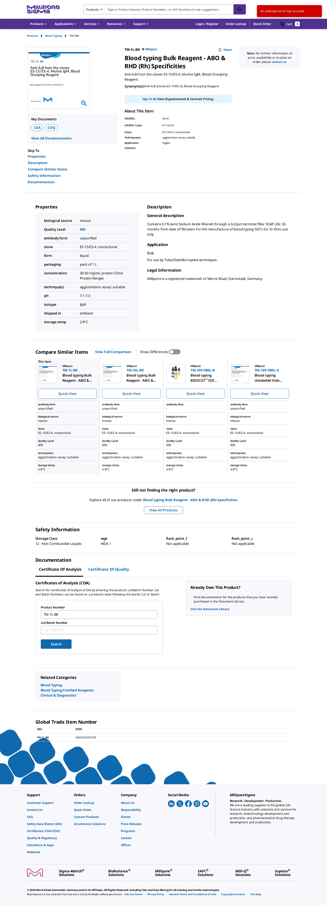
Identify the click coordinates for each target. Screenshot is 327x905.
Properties (37, 156)
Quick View (67, 393)
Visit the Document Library (209, 609)
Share (225, 50)
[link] (48, 802)
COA (37, 127)
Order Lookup (236, 24)
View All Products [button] (163, 510)
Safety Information (44, 175)
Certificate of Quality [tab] (108, 569)
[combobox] (165, 9)
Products (32, 36)
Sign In (147, 99)
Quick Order (262, 24)
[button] (207, 24)
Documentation (41, 182)
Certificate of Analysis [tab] (60, 569)
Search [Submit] (56, 644)
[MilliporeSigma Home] (43, 9)
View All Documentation (51, 138)
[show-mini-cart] (289, 24)
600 (83, 229)
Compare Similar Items (47, 169)
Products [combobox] (92, 9)
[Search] (239, 9)
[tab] (36, 36)
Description (37, 162)
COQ (51, 127)
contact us (279, 62)
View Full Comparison (113, 352)
